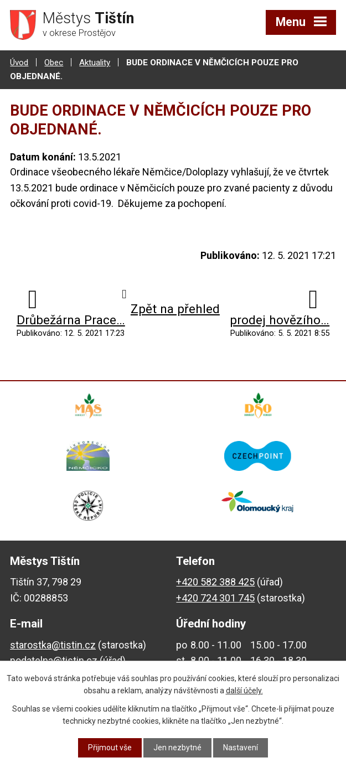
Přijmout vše (110, 747)
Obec (53, 63)
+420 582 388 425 (215, 582)
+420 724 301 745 (215, 598)
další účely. (244, 690)
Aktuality (94, 63)
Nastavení (240, 747)
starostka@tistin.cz (53, 645)
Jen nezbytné (177, 747)
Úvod (19, 63)
